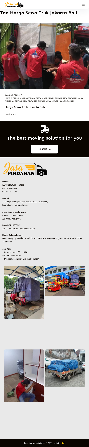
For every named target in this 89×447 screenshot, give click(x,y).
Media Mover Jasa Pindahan (60, 101)
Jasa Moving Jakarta (30, 98)
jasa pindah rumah (52, 98)
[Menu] (83, 4)
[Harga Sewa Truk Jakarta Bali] (44, 56)
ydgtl (63, 443)
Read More (12, 113)
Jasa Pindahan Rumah (34, 101)
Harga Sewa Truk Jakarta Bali (25, 107)
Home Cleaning (12, 98)
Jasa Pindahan (70, 98)
